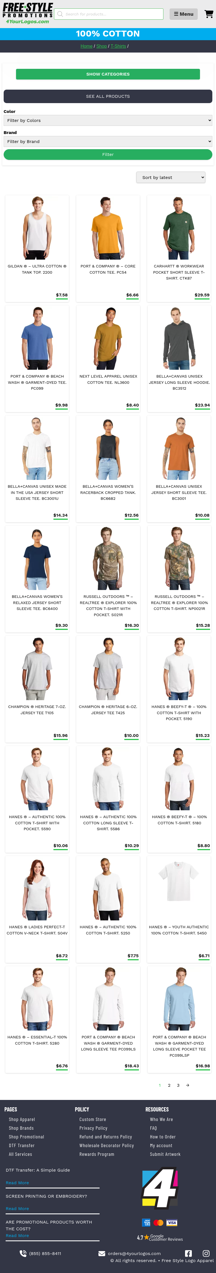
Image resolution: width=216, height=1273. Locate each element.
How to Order (163, 1136)
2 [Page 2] (169, 1085)
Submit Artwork (165, 1154)
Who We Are (161, 1119)
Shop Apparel (22, 1119)
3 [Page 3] (178, 1085)
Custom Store (93, 1119)
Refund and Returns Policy (106, 1136)
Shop (101, 46)
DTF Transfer (22, 1145)
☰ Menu (184, 14)
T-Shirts (118, 46)
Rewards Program (97, 1154)
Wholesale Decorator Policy (107, 1145)
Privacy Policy (94, 1128)
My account (161, 1145)
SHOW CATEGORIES (108, 74)
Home (86, 46)
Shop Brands (21, 1128)
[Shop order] (170, 177)
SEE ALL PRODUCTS (108, 96)
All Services (20, 1154)
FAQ (153, 1128)
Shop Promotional (26, 1136)
